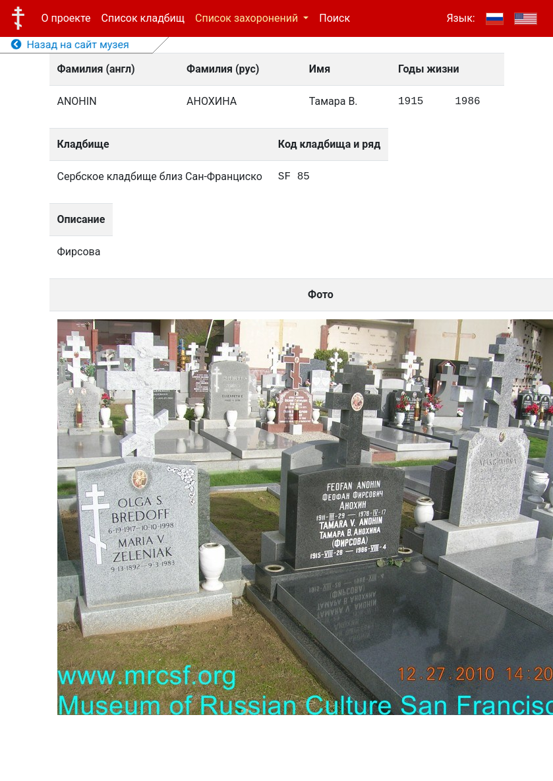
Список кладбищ (143, 18)
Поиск (334, 18)
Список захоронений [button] (248, 18)
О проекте (66, 18)
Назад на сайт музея (70, 44)
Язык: (460, 18)
